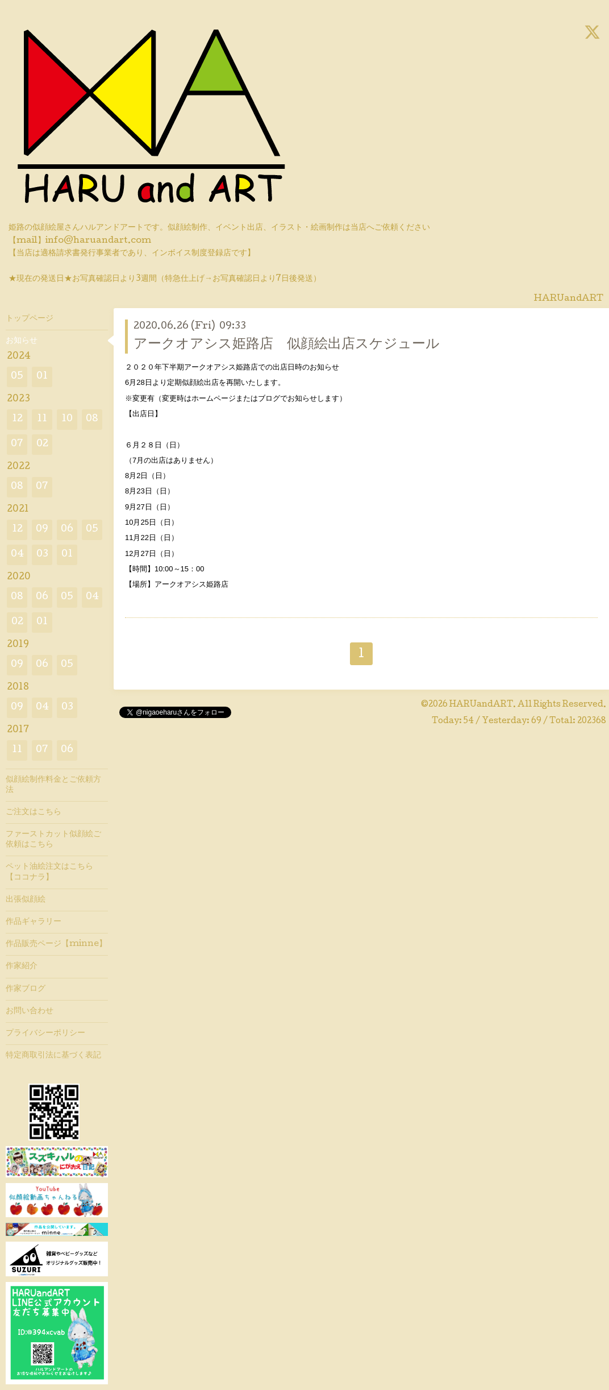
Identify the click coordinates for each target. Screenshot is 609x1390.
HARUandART (481, 705)
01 (42, 376)
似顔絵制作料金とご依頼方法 (53, 785)
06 (67, 529)
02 (42, 444)
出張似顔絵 (25, 899)
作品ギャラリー (33, 922)
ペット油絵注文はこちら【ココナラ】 (49, 872)
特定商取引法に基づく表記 (53, 1055)
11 (42, 419)
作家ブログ (25, 989)
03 (42, 554)
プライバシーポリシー (45, 1033)
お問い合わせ (29, 1011)
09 (42, 529)
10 (67, 419)
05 (17, 376)
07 (17, 444)
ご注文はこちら (33, 812)
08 (92, 419)
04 (17, 554)
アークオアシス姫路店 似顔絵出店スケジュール (287, 344)
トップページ (29, 318)
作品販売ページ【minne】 (56, 944)
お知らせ (21, 341)
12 (17, 419)
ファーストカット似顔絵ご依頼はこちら (53, 839)
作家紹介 (21, 966)
